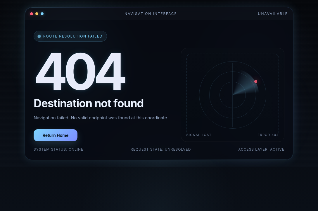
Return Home (55, 135)
